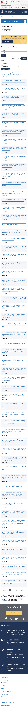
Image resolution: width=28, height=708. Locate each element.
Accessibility (4, 680)
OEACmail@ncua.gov (8, 29)
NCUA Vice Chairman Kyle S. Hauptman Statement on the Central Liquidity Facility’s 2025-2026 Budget (14, 306)
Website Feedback (6, 705)
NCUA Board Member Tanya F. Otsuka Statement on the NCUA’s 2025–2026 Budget (14, 223)
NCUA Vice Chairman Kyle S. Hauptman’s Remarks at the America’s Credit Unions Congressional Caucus (14, 477)
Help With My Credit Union (7, 7)
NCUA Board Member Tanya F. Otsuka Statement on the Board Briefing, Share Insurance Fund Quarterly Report (14, 148)
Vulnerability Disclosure (7, 702)
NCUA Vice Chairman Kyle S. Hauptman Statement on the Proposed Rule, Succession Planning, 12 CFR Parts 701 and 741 (14, 532)
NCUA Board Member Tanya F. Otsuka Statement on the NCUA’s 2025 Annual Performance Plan (14, 200)
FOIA (2, 688)
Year (2, 62)
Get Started (14, 613)
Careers (3, 685)
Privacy (3, 697)
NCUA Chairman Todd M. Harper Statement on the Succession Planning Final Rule (14, 254)
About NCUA (4, 677)
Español (17, 7)
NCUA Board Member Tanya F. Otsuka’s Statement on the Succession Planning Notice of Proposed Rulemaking (13, 503)
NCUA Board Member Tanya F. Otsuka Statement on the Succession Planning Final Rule (14, 231)
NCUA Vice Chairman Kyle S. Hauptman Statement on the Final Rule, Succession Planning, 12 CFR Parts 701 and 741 (14, 263)
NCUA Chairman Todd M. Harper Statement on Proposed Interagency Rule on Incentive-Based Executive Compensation (13, 549)
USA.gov (3, 700)
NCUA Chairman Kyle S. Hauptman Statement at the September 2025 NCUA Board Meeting (13, 89)
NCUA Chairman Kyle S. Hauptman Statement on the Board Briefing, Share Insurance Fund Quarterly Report (13, 175)
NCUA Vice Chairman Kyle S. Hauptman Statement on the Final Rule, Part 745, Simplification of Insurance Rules (14, 431)
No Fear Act (4, 694)
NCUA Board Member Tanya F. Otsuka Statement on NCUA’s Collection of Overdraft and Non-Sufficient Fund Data (14, 582)
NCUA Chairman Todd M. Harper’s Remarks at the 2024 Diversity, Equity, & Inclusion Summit (14, 573)
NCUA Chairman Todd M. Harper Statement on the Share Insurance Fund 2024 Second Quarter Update (14, 468)
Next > (22, 590)
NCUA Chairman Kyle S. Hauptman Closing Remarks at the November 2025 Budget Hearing (13, 81)
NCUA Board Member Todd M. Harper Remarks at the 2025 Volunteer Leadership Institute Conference (14, 184)
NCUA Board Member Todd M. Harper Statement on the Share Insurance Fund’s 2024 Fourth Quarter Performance (14, 165)
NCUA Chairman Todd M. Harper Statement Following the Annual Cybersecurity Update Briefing (12, 405)
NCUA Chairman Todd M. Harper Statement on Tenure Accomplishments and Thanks (13, 192)
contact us (20, 598)
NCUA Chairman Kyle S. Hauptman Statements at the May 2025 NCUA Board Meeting (13, 113)
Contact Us (22, 7)
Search (3, 50)
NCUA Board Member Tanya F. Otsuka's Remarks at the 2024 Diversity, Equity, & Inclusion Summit (14, 565)
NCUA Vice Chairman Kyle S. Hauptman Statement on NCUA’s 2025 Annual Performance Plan (14, 208)
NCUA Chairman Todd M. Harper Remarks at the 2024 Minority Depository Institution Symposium (13, 413)
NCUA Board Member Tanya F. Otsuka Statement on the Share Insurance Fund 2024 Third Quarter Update (14, 325)
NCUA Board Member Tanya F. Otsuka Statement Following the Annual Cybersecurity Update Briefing (14, 369)
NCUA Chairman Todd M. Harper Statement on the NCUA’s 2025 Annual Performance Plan (14, 215)
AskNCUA (3, 683)
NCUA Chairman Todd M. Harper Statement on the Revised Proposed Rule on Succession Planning (14, 557)
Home (4, 17)
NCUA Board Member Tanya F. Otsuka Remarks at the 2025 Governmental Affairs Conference (14, 140)
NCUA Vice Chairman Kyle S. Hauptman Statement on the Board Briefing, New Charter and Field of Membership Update (14, 379)
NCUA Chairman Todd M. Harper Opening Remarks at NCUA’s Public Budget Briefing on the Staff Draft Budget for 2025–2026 (13, 289)
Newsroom (9, 17)
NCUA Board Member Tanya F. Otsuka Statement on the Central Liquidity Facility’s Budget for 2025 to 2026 (14, 334)
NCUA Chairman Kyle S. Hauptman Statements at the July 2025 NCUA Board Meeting (13, 97)
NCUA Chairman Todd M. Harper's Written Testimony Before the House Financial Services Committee (13, 351)
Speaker (3, 65)
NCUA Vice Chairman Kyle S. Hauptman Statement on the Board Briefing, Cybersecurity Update (14, 387)
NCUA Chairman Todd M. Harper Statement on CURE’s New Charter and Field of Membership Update (13, 396)
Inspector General (6, 691)
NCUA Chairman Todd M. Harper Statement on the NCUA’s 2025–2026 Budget (14, 247)
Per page (14, 58)
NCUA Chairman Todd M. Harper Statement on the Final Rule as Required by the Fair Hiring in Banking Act (14, 449)
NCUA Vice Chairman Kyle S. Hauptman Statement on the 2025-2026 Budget (14, 239)
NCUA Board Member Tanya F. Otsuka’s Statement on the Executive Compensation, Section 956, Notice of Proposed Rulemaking (12, 494)
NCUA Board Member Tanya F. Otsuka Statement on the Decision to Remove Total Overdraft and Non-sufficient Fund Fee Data (14, 122)
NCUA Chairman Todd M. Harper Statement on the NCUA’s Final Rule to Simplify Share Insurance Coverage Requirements (14, 459)
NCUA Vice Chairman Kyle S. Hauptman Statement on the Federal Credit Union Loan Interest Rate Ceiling (14, 512)
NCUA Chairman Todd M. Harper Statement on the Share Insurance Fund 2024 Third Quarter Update (14, 342)
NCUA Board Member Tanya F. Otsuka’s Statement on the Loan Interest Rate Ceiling (12, 485)
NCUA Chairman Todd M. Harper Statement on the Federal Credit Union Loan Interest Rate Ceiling (14, 540)
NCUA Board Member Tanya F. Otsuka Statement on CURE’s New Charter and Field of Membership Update (14, 360)
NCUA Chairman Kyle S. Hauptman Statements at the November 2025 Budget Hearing (13, 73)
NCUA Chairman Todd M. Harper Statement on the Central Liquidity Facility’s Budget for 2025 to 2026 (14, 298)
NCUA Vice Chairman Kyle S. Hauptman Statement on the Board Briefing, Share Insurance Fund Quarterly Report (14, 316)
